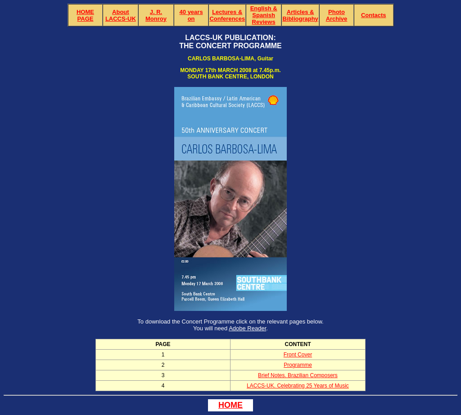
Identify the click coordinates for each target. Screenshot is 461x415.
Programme (298, 365)
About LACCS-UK (120, 15)
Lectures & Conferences (227, 15)
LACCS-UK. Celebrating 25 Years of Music (298, 386)
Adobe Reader (247, 328)
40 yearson (191, 15)
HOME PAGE (85, 15)
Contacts (373, 15)
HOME (230, 405)
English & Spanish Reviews (263, 15)
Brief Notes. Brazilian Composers (298, 375)
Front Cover (298, 354)
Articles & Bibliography (300, 15)
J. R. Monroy (156, 15)
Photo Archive (337, 15)
